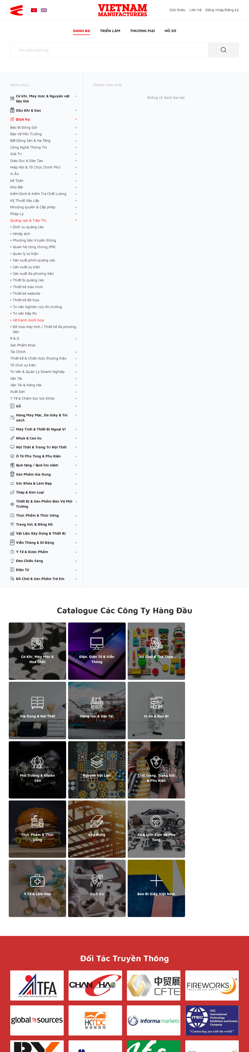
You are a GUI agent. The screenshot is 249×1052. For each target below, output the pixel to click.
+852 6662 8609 (203, 1004)
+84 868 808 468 (27, 1009)
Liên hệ (195, 10)
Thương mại (142, 30)
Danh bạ (81, 30)
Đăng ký (232, 10)
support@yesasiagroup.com (35, 1014)
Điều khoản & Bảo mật (133, 995)
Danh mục (19, 85)
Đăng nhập (214, 10)
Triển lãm (110, 30)
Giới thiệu (177, 10)
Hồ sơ (170, 30)
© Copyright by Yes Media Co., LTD (39, 1039)
